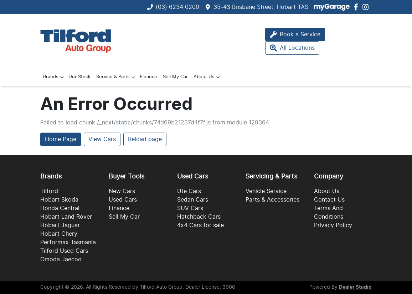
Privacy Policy (333, 225)
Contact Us (329, 200)
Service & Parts (116, 77)
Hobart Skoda (59, 200)
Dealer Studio (355, 287)
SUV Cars (190, 208)
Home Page (60, 139)
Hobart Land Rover (66, 217)
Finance (148, 77)
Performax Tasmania (68, 242)
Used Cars (123, 200)
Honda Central (59, 208)
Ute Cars (189, 191)
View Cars (102, 139)
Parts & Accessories (272, 200)
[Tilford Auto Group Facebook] (357, 7)
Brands (54, 77)
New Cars (122, 191)
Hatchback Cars (199, 217)
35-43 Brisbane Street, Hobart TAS (260, 7)
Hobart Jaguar (60, 225)
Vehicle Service (266, 191)
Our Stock (79, 77)
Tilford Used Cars (64, 251)
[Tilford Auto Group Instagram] (367, 7)
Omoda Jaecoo (61, 259)
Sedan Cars (192, 200)
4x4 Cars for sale (200, 225)
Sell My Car (175, 77)
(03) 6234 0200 (177, 7)
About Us (208, 77)
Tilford (49, 191)
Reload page (145, 139)
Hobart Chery (58, 234)
